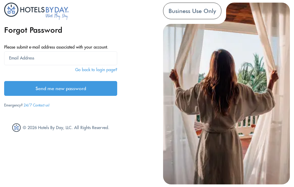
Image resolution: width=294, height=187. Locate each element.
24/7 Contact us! (37, 105)
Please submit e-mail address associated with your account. (56, 47)
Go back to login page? (96, 69)
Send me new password (61, 88)
